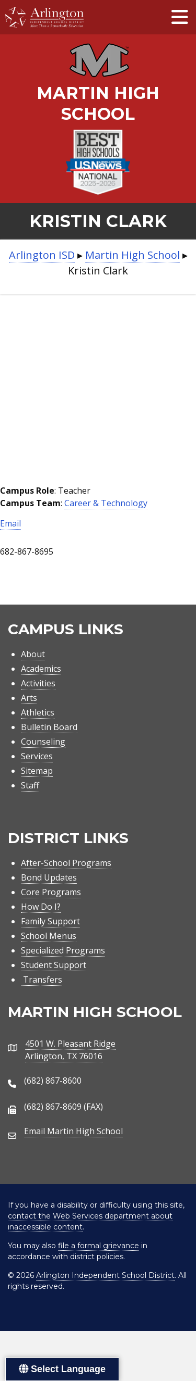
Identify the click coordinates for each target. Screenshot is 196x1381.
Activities (38, 683)
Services (37, 756)
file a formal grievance (98, 1245)
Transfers (41, 979)
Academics (41, 668)
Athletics (37, 712)
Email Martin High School (73, 1131)
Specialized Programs (63, 950)
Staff (30, 785)
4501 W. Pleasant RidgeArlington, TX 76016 (70, 1050)
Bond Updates (49, 877)
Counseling (43, 741)
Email (10, 523)
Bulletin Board (49, 727)
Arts (29, 698)
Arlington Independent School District (105, 1275)
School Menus (48, 935)
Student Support (53, 965)
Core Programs (51, 892)
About (33, 654)
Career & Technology (105, 503)
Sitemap (37, 770)
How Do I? (41, 906)
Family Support (50, 921)
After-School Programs (66, 863)
